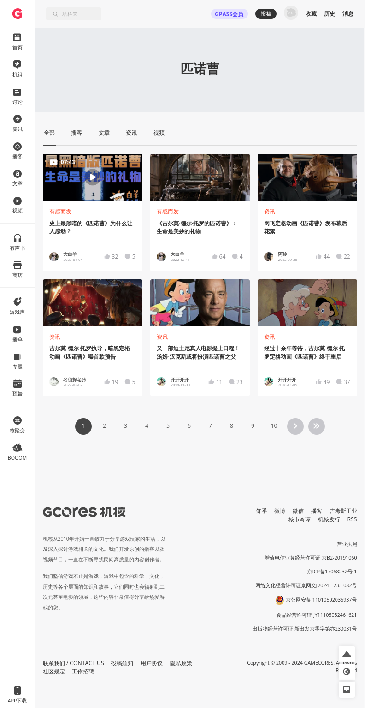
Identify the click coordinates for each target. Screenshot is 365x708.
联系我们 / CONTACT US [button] (73, 663)
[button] (347, 654)
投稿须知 (122, 663)
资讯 (269, 211)
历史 (329, 14)
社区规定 (54, 671)
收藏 (311, 14)
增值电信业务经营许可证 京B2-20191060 (311, 558)
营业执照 (347, 544)
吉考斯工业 (343, 511)
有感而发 (60, 211)
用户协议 (152, 663)
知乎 (261, 511)
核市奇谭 (299, 519)
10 (274, 426)
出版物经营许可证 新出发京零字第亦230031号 (305, 628)
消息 (347, 14)
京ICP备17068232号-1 (332, 571)
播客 (316, 511)
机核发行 (329, 519)
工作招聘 (83, 671)
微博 (279, 511)
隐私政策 (181, 663)
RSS (352, 519)
